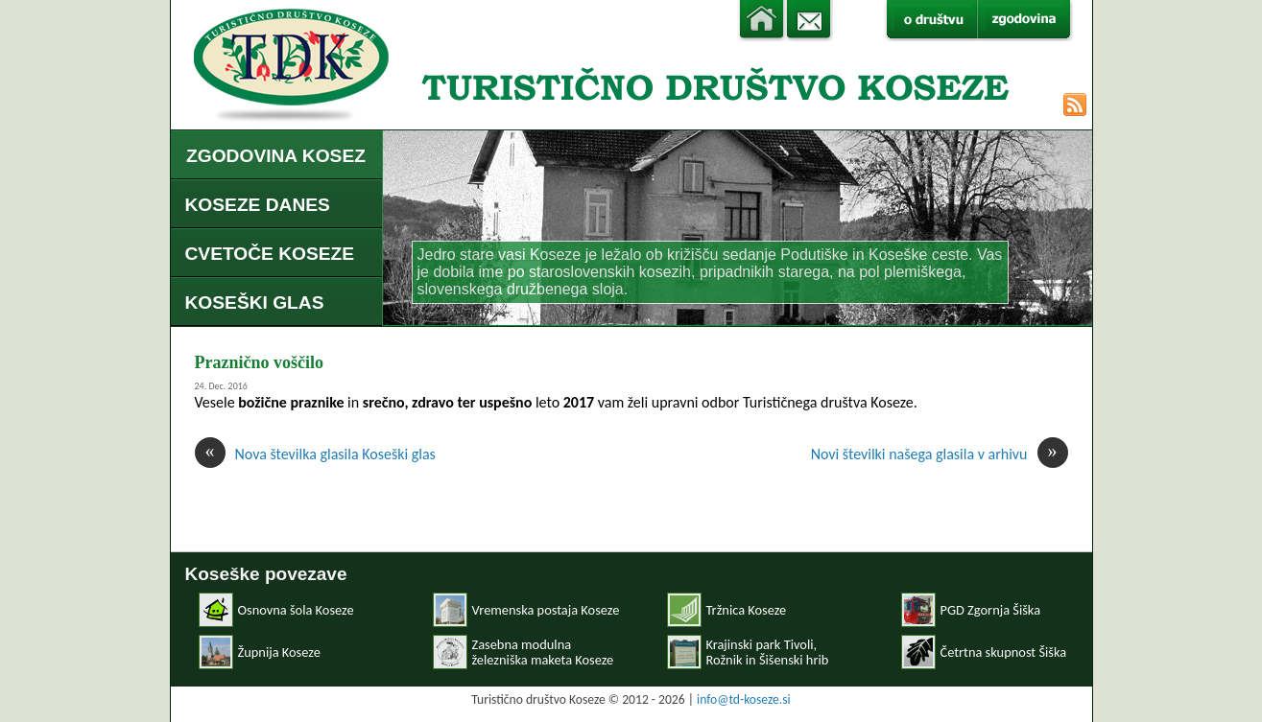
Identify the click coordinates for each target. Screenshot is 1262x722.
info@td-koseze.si (744, 699)
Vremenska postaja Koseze (546, 609)
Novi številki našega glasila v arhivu (939, 454)
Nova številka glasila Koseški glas (315, 454)
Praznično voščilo (259, 362)
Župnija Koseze (279, 652)
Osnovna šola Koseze (296, 609)
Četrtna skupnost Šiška (1004, 652)
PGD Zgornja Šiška (991, 609)
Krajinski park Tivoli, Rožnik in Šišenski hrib (767, 652)
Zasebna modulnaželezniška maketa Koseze (543, 652)
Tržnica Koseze (746, 609)
